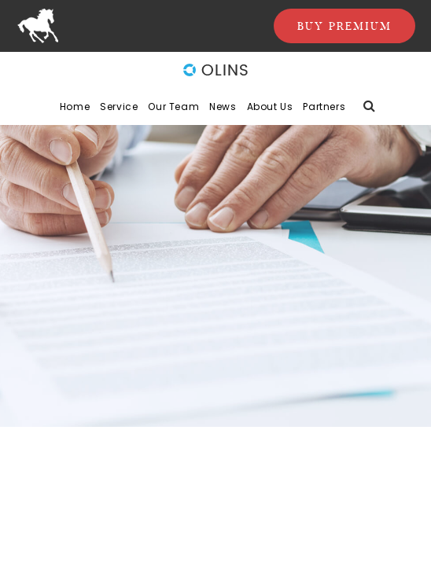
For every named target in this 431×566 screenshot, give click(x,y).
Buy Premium (344, 26)
